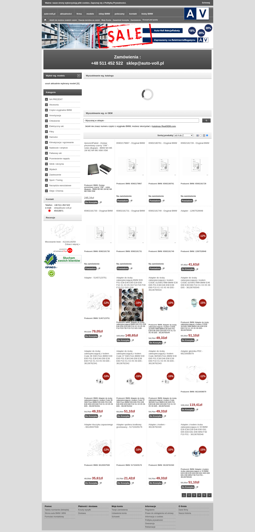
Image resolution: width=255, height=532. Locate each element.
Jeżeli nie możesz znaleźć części (63, 20)
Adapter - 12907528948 (192, 211)
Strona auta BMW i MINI (55, 513)
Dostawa (82, 513)
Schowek (116, 517)
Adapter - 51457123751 (95, 277)
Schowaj (206, 3)
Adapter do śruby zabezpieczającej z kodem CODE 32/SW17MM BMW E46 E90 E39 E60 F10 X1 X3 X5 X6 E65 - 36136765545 (195, 282)
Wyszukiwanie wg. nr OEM (99, 113)
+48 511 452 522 (107, 63)
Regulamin (149, 510)
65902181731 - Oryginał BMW (130, 211)
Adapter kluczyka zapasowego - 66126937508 (98, 425)
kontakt (133, 14)
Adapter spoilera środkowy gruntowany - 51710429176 (129, 425)
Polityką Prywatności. (115, 3)
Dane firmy (183, 510)
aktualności (66, 14)
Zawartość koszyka (121, 20)
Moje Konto (106, 20)
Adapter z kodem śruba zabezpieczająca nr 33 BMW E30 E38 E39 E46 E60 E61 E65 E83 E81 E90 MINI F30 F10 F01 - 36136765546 (194, 429)
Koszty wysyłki (84, 510)
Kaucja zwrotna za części (89, 20)
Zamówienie (136, 20)
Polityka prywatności (154, 520)
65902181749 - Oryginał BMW (163, 211)
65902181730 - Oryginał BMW (98, 211)
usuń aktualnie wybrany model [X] (62, 83)
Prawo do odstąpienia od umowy (159, 513)
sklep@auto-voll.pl (145, 63)
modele (90, 14)
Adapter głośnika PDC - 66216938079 (192, 352)
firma (79, 14)
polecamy (120, 14)
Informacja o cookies (154, 517)
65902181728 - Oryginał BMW (195, 143)
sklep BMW (104, 14)
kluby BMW (147, 14)
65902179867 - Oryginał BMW (130, 143)
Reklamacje (150, 527)
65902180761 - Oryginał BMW (163, 143)
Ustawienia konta (119, 513)
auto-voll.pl (49, 14)
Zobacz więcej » (72, 244)
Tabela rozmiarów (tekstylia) (57, 510)
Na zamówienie (124, 196)
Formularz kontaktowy (54, 517)
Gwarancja (149, 523)
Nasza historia (185, 513)
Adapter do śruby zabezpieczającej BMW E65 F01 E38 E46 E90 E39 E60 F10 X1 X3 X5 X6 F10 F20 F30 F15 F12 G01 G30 (131, 282)
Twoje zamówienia (120, 510)
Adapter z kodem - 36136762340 (157, 425)
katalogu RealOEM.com (164, 126)
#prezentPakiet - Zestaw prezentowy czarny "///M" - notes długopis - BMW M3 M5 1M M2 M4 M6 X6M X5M (98, 147)
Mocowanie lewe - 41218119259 (60, 242)
